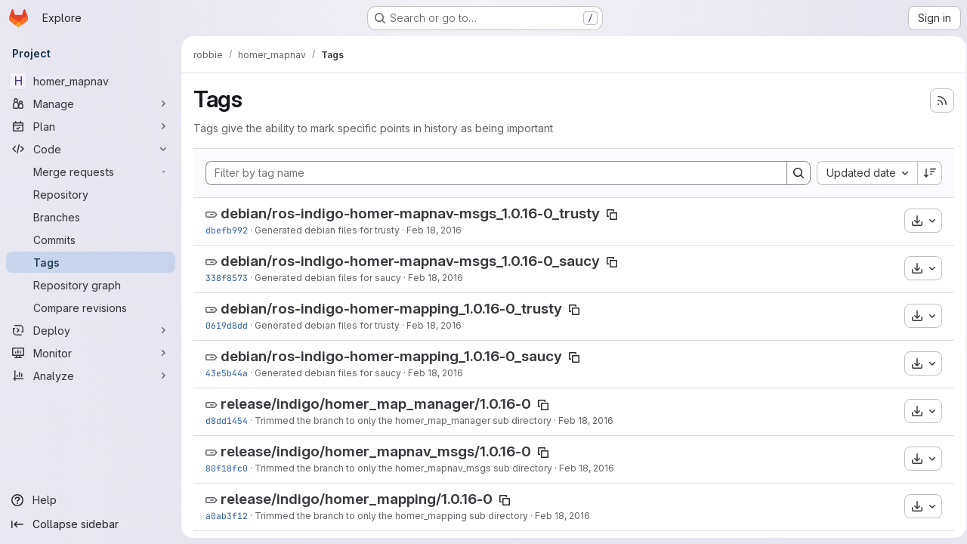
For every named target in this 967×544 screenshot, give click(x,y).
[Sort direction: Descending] (925, 173)
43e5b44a (226, 373)
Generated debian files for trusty (327, 230)
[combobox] (861, 173)
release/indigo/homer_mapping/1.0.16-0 (357, 499)
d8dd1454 (226, 420)
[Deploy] (90, 330)
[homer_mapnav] (90, 80)
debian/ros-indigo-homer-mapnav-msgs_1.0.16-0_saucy (410, 261)
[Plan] (90, 126)
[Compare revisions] (90, 307)
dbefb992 (226, 230)
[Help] (90, 500)
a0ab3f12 (226, 515)
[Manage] (90, 103)
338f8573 (226, 277)
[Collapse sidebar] (90, 524)
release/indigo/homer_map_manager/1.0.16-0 (376, 404)
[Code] (90, 148)
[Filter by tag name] (493, 173)
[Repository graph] (90, 284)
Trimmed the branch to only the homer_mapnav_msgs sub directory (403, 468)
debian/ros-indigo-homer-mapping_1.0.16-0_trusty (391, 308)
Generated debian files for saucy (328, 277)
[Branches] (90, 216)
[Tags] (90, 262)
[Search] (793, 173)
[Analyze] (90, 375)
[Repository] (90, 194)
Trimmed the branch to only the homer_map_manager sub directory (403, 420)
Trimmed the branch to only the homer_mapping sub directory (391, 515)
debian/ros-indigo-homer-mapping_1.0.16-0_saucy (391, 356)
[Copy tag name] (612, 215)
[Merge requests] (90, 171)
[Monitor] (90, 352)
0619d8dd (226, 325)
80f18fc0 (226, 468)
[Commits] (90, 239)
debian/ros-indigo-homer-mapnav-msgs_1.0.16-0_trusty (410, 213)
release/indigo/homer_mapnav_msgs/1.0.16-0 (376, 451)
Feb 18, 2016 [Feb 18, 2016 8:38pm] (434, 230)
